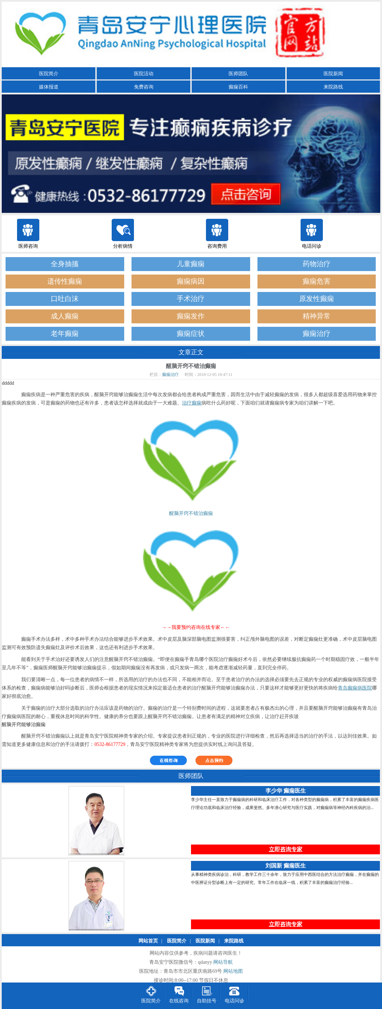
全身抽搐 (65, 264)
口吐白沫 (65, 298)
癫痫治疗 (317, 333)
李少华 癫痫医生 (285, 791)
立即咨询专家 (285, 850)
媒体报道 (48, 87)
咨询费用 (217, 246)
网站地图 (233, 971)
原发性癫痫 (316, 298)
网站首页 (148, 941)
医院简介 (48, 73)
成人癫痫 (65, 316)
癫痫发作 (191, 316)
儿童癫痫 (191, 264)
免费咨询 (143, 87)
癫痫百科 (238, 87)
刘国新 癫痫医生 (285, 866)
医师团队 (238, 73)
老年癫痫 (65, 333)
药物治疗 (317, 264)
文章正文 (191, 352)
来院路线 (333, 87)
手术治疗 (191, 298)
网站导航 (223, 962)
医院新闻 (333, 73)
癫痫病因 (191, 281)
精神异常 (317, 316)
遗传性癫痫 (64, 281)
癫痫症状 (191, 333)
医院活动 (143, 73)
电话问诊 (311, 246)
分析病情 (123, 246)
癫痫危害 (317, 281)
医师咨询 (28, 246)
